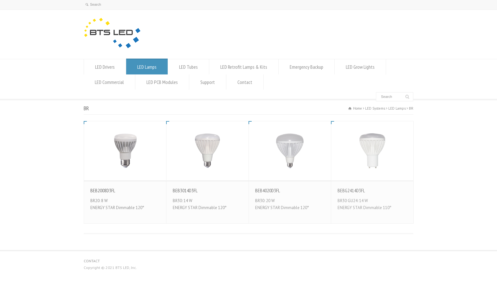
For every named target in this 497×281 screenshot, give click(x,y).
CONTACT (92, 261)
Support (207, 82)
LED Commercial (109, 82)
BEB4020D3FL (267, 190)
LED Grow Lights (360, 67)
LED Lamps (147, 67)
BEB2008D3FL (102, 190)
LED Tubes (188, 67)
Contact (244, 82)
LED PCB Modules (162, 82)
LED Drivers (105, 67)
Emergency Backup (306, 67)
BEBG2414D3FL (351, 190)
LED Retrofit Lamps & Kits (243, 67)
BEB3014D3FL (185, 190)
